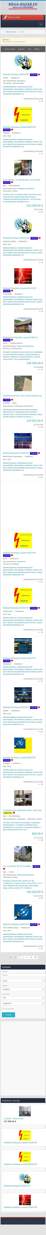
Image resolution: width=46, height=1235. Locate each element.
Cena (30, 49)
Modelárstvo (7, 664)
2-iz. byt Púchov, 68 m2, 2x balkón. (17, 866)
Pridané (37, 49)
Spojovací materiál (9, 241)
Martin (14, 403)
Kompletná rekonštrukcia (25, 188)
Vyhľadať (4, 971)
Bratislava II (19, 294)
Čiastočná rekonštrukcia (25, 346)
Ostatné (5, 711)
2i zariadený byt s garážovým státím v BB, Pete (22, 810)
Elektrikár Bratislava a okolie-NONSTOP (19, 127)
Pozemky (6, 403)
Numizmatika (7, 294)
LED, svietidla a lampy (10, 928)
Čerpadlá (6, 133)
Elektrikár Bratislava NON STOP (16, 238)
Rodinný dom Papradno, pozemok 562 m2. (20, 337)
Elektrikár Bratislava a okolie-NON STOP (19, 288)
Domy (5, 343)
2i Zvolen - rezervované (13, 1119)
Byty (4, 185)
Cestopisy (6, 763)
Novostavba (21, 81)
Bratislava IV (16, 133)
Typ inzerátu (5, 994)
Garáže (5, 78)
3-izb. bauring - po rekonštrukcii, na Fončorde (21, 180)
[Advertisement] (22, 505)
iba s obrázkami (9, 1008)
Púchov (11, 872)
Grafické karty (7, 611)
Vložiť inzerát (14, 17)
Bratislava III (15, 78)
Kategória (21, 49)
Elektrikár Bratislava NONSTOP (16, 74)
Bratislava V (29, 456)
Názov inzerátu (10, 49)
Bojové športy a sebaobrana (12, 456)
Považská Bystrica (16, 343)
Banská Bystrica (14, 185)
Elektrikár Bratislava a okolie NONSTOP (19, 553)
